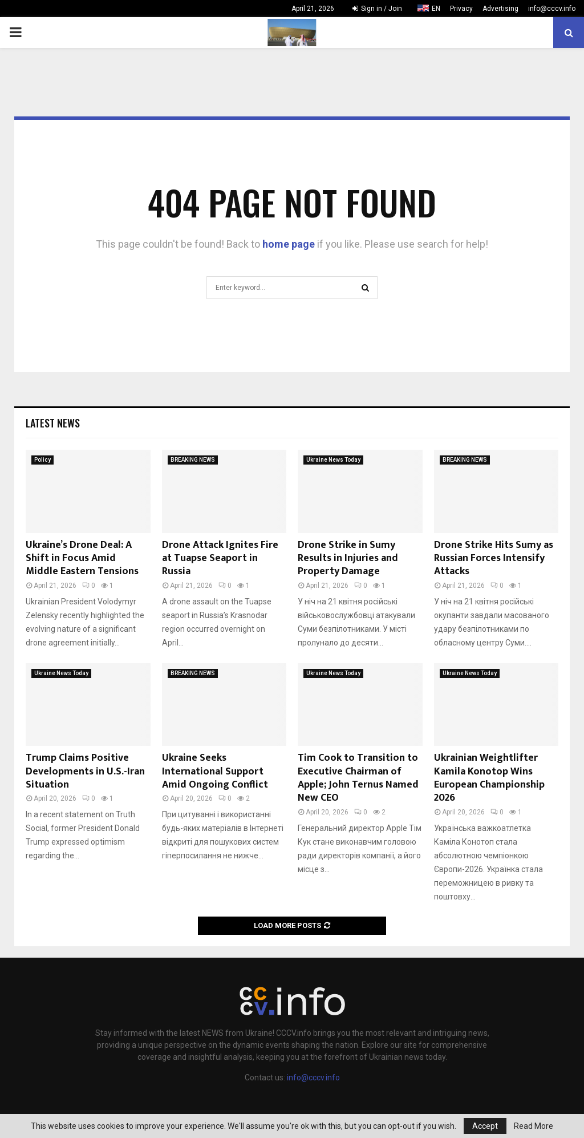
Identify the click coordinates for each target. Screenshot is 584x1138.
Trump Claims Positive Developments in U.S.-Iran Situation (85, 771)
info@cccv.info (551, 9)
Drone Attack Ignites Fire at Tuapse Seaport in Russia (220, 558)
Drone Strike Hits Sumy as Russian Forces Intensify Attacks (493, 558)
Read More (533, 1126)
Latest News (53, 422)
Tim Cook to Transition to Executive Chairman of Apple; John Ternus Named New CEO (358, 777)
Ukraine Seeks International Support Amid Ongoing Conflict (215, 771)
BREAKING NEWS (193, 460)
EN (436, 9)
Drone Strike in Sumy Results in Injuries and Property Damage (348, 558)
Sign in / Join (377, 9)
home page (288, 244)
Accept (485, 1126)
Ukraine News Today (333, 460)
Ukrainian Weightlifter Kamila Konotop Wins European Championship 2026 (489, 777)
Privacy (461, 9)
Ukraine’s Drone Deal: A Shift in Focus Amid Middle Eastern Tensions (82, 558)
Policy (42, 460)
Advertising (500, 9)
